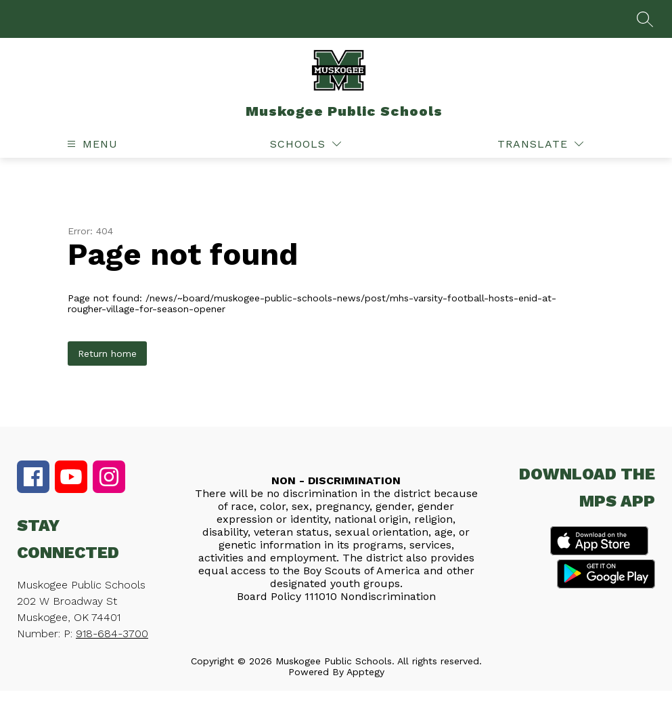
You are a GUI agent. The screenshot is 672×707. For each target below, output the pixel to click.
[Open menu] (91, 143)
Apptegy (365, 671)
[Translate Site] (540, 143)
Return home (107, 353)
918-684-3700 (112, 633)
